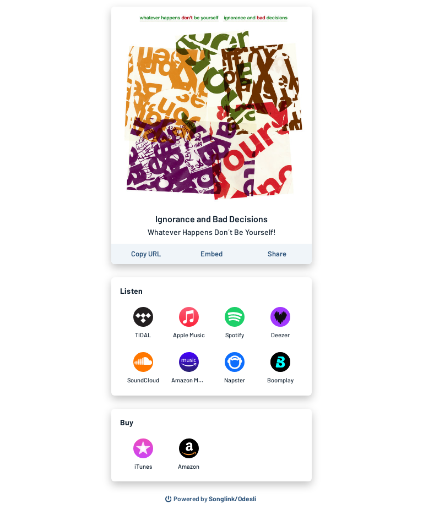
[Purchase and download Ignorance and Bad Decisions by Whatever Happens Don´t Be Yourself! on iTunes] (143, 454)
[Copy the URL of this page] (145, 254)
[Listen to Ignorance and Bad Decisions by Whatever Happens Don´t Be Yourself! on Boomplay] (280, 368)
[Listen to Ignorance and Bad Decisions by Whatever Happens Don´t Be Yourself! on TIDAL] (143, 322)
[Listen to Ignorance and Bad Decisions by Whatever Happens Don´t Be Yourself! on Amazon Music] (189, 368)
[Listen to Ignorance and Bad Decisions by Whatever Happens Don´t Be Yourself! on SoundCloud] (143, 368)
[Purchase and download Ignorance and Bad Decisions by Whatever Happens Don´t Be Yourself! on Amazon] (189, 454)
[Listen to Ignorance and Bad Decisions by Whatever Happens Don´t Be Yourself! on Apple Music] (189, 322)
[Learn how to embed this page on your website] (211, 254)
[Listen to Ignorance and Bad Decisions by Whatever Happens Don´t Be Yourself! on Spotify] (234, 322)
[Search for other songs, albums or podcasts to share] (211, 499)
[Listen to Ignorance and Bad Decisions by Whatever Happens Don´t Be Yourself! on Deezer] (280, 322)
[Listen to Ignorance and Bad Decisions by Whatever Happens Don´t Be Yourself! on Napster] (234, 368)
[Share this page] (277, 254)
